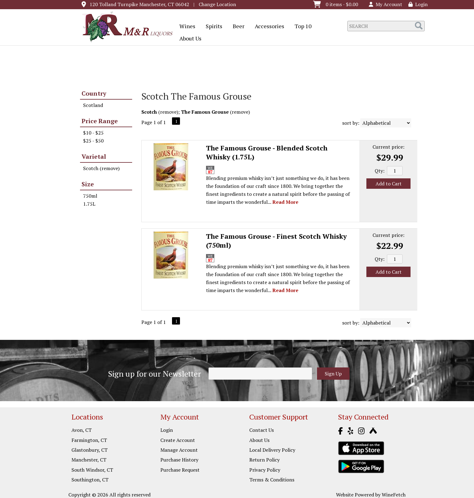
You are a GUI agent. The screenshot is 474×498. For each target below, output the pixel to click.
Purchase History (179, 459)
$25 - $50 (93, 140)
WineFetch (394, 494)
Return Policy (264, 459)
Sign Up (333, 373)
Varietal (94, 156)
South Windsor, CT (92, 469)
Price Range (100, 121)
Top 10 (301, 26)
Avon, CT (81, 430)
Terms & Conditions (271, 479)
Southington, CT (90, 479)
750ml (90, 195)
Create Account (177, 440)
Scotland (93, 105)
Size (88, 184)
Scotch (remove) (101, 168)
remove (168, 111)
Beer (236, 26)
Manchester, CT (88, 459)
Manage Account (179, 450)
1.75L (89, 203)
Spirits (212, 26)
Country (94, 93)
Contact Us (261, 430)
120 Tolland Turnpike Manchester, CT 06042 (139, 4)
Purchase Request (180, 469)
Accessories (267, 26)
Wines (185, 26)
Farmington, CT (89, 440)
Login (418, 4)
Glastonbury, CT (89, 450)
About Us (188, 39)
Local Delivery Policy (272, 450)
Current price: (388, 146)
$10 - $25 (93, 132)
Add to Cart (389, 183)
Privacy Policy (264, 469)
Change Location (217, 4)
